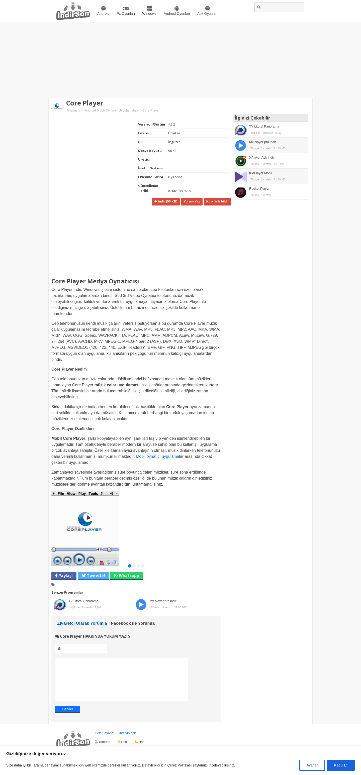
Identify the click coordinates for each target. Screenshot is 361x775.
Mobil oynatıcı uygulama (157, 456)
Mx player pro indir (163, 601)
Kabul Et (340, 765)
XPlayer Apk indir (261, 157)
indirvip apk (127, 740)
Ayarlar (312, 765)
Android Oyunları (177, 14)
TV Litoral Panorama (83, 601)
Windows (149, 14)
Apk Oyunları (207, 14)
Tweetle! (95, 575)
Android (103, 14)
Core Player (84, 102)
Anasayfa (73, 110)
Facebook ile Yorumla (133, 623)
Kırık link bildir (217, 201)
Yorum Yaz (192, 201)
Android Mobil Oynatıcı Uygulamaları (111, 110)
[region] (180, 760)
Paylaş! (65, 575)
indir (167, 201)
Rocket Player (259, 188)
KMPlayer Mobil (260, 173)
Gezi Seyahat (104, 740)
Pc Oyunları (126, 14)
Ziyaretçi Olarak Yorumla (82, 623)
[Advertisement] (180, 60)
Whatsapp (129, 575)
